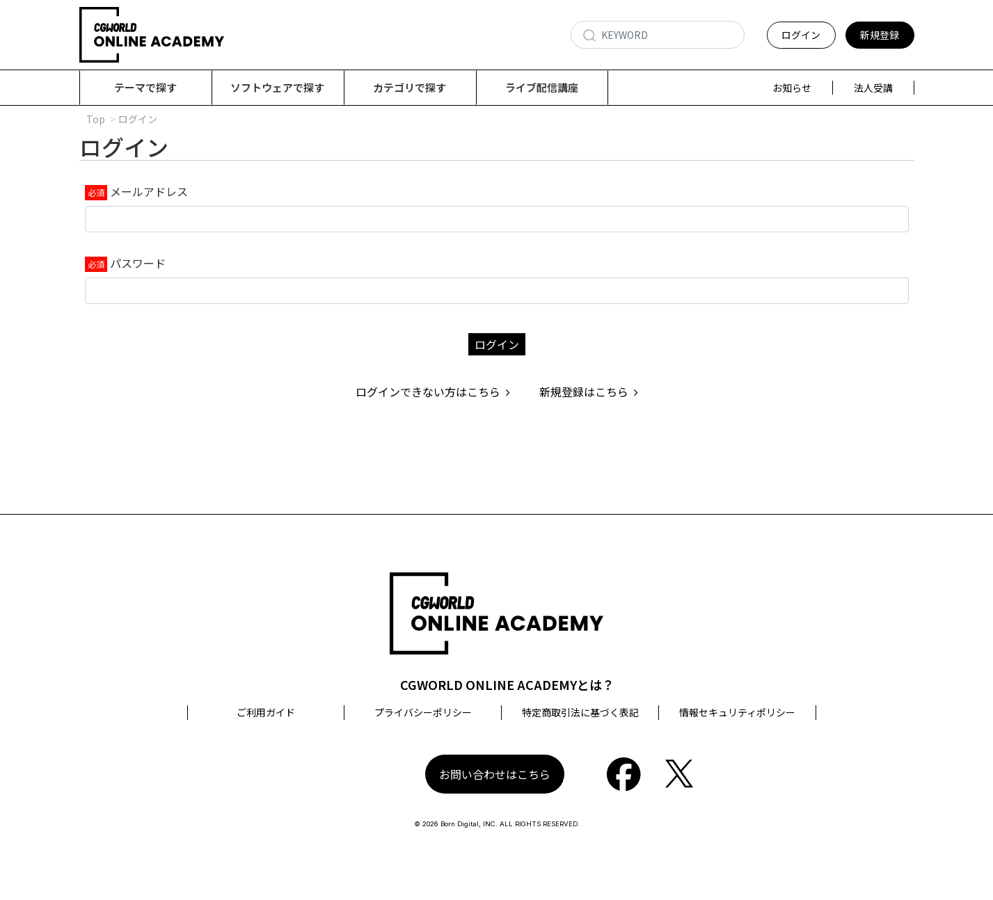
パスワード (138, 263)
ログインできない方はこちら (433, 392)
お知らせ (791, 88)
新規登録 (879, 35)
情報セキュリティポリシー (737, 713)
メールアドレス (149, 192)
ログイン (800, 35)
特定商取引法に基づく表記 (580, 713)
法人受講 (873, 88)
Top (95, 120)
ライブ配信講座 (541, 87)
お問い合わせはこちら (494, 774)
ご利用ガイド (266, 713)
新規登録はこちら (588, 392)
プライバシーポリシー (423, 713)
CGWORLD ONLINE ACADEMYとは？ (507, 685)
